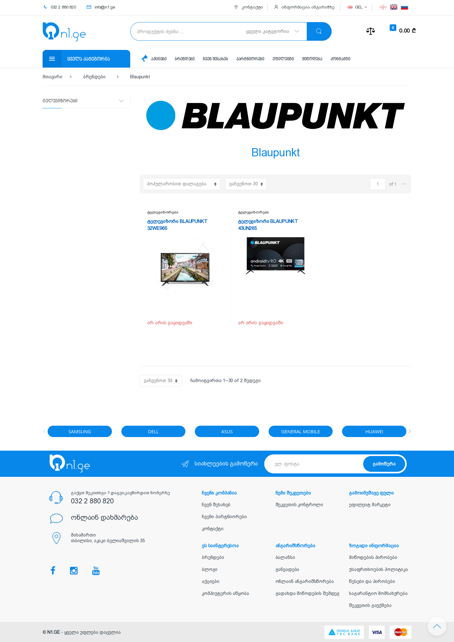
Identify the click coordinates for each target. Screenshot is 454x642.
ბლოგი (210, 569)
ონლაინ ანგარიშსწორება (305, 581)
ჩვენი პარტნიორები (224, 516)
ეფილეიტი (284, 59)
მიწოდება (313, 59)
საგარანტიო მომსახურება (378, 593)
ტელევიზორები (162, 212)
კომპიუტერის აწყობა (225, 593)
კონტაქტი (342, 59)
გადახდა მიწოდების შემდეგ (308, 593)
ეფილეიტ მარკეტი (370, 504)
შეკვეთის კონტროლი (299, 504)
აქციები (159, 59)
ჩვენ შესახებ (215, 59)
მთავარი (52, 76)
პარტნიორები (251, 59)
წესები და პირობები (372, 581)
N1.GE (53, 632)
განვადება (288, 569)
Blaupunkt (140, 76)
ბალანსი (285, 557)
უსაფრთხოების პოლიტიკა (378, 569)
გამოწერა (384, 463)
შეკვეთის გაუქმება (370, 605)
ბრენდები (185, 59)
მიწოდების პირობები (373, 557)
